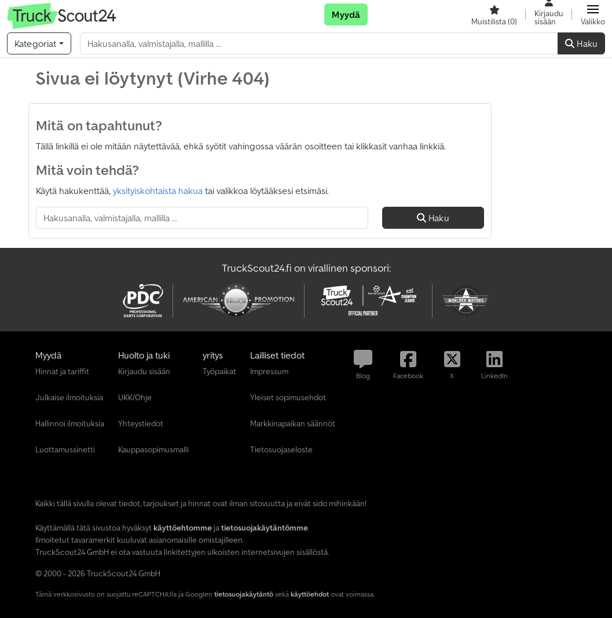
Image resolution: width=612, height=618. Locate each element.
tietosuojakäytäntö (243, 594)
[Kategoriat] (39, 43)
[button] (593, 14)
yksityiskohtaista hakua (158, 190)
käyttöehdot (310, 594)
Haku (581, 43)
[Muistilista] (494, 14)
